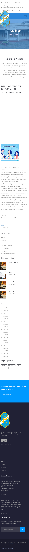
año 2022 (4, 319)
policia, (10, 218)
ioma (10, 368)
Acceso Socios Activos (8, 10)
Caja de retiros (5, 248)
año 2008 (4, 356)
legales (4, 547)
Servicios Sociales (6, 246)
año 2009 (4, 354)
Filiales (3, 458)
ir (22, 529)
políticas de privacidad (8, 548)
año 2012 (4, 345)
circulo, (6, 218)
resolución (12, 365)
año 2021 (4, 321)
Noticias (3, 464)
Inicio (10, 34)
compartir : (4, 215)
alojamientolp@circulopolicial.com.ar (12, 7)
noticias (18, 34)
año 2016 (4, 335)
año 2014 (4, 340)
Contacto (3, 470)
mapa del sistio (12, 547)
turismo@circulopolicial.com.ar (10, 6)
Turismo (3, 461)
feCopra (3, 251)
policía (18, 365)
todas (3, 238)
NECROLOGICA (13, 263)
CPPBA (12, 544)
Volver (2, 225)
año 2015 (4, 337)
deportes (17, 368)
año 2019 (4, 327)
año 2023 (4, 316)
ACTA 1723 (12, 291)
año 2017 (4, 332)
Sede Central (4, 455)
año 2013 (4, 343)
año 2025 (4, 311)
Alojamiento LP (4, 467)
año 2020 (4, 324)
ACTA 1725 (12, 272)
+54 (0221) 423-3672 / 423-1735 (10, 2)
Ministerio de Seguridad (8, 254)
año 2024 (4, 313)
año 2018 (4, 329)
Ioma (2, 243)
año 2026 (4, 308)
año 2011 (4, 348)
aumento (4, 365)
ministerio (4, 368)
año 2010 (4, 351)
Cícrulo (3, 240)
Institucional (4, 452)
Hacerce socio (7, 394)
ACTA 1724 (12, 282)
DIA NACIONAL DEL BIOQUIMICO (12, 87)
